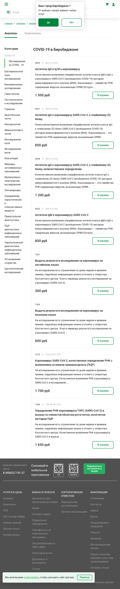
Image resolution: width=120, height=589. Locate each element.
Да (48, 22)
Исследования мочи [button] (13, 151)
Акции (35, 508)
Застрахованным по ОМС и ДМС (43, 545)
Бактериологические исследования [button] (14, 75)
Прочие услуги (11, 528)
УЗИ (5, 510)
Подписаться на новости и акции (94, 468)
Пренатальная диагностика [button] (13, 218)
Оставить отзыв (99, 567)
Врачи (93, 516)
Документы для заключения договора (44, 500)
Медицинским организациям (69, 504)
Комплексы (33, 33)
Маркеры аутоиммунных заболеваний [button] (13, 168)
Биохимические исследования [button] (13, 86)
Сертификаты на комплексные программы (41, 534)
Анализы (20, 23)
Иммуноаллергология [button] (14, 132)
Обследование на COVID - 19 (17, 63)
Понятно (85, 577)
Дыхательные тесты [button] (12, 116)
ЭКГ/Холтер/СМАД (14, 516)
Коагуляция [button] (11, 158)
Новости (95, 532)
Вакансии (95, 538)
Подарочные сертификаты (39, 522)
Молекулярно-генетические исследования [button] (13, 181)
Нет (71, 22)
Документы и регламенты (39, 561)
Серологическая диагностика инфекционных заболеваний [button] (14, 248)
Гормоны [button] (10, 109)
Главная (9, 23)
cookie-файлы (31, 577)
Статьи (36, 568)
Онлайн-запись (11, 534)
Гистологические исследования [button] (13, 101)
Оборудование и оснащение (99, 524)
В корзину (103, 95)
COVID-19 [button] (10, 55)
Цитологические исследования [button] (14, 270)
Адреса (94, 510)
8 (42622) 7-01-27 (14, 472)
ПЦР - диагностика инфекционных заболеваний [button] (13, 231)
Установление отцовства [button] (12, 261)
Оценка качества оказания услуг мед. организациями (102, 558)
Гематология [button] (12, 94)
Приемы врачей (12, 522)
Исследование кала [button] (13, 141)
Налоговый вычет (42, 553)
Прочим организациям (74, 511)
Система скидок (41, 514)
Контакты (96, 504)
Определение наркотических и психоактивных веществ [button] (13, 203)
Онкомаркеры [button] (13, 190)
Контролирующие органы (100, 546)
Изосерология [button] (12, 124)
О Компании (97, 498)
